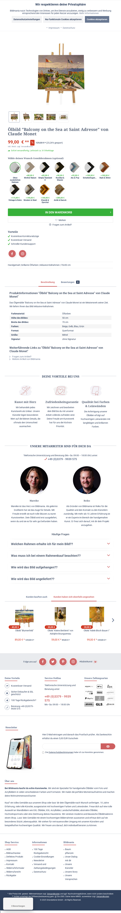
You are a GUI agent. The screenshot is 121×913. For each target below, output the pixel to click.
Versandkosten (53, 894)
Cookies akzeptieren (97, 19)
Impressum (11, 860)
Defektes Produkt (14, 856)
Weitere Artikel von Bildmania (24, 359)
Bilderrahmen (66, 818)
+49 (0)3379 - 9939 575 (62, 459)
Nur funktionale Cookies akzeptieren (63, 19)
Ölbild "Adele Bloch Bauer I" (96, 630)
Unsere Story (71, 872)
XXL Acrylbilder (53, 810)
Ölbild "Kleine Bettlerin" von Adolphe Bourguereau (60, 632)
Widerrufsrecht (13, 872)
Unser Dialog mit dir (71, 858)
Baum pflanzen (69, 851)
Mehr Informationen (89, 13)
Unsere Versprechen (71, 877)
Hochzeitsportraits (14, 814)
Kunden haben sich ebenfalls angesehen (74, 597)
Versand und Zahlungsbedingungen (45, 866)
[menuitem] (14, 849)
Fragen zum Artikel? (60, 224)
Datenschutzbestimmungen (61, 752)
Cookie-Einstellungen (44, 856)
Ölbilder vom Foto (94, 788)
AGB (8, 849)
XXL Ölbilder (39, 810)
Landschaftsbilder (70, 810)
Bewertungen (70, 282)
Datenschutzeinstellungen (27, 19)
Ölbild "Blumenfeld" (24, 630)
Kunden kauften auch (36, 597)
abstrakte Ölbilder (88, 810)
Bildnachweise (13, 853)
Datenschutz (40, 872)
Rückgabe (11, 875)
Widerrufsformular (15, 868)
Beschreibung (48, 282)
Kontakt (10, 864)
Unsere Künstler (69, 866)
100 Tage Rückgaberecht (41, 851)
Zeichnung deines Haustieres (47, 814)
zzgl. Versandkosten (25, 147)
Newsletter (39, 860)
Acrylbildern (10, 792)
